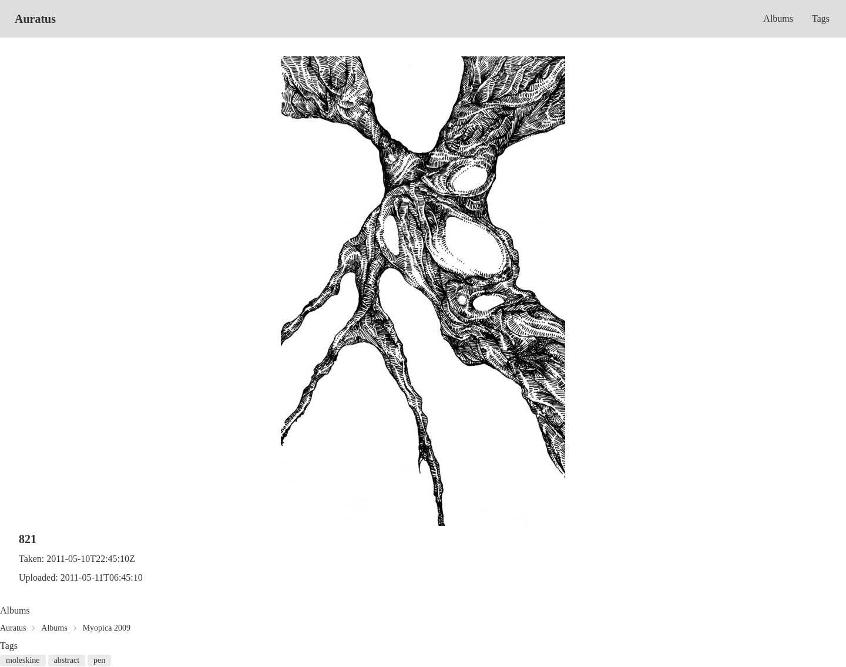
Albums (778, 18)
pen (99, 660)
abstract (67, 660)
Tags (821, 18)
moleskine (23, 660)
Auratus (35, 18)
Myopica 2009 (106, 628)
